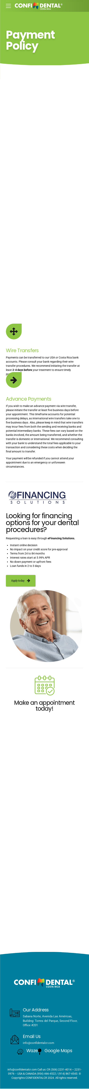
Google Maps (58, 1051)
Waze (32, 1051)
